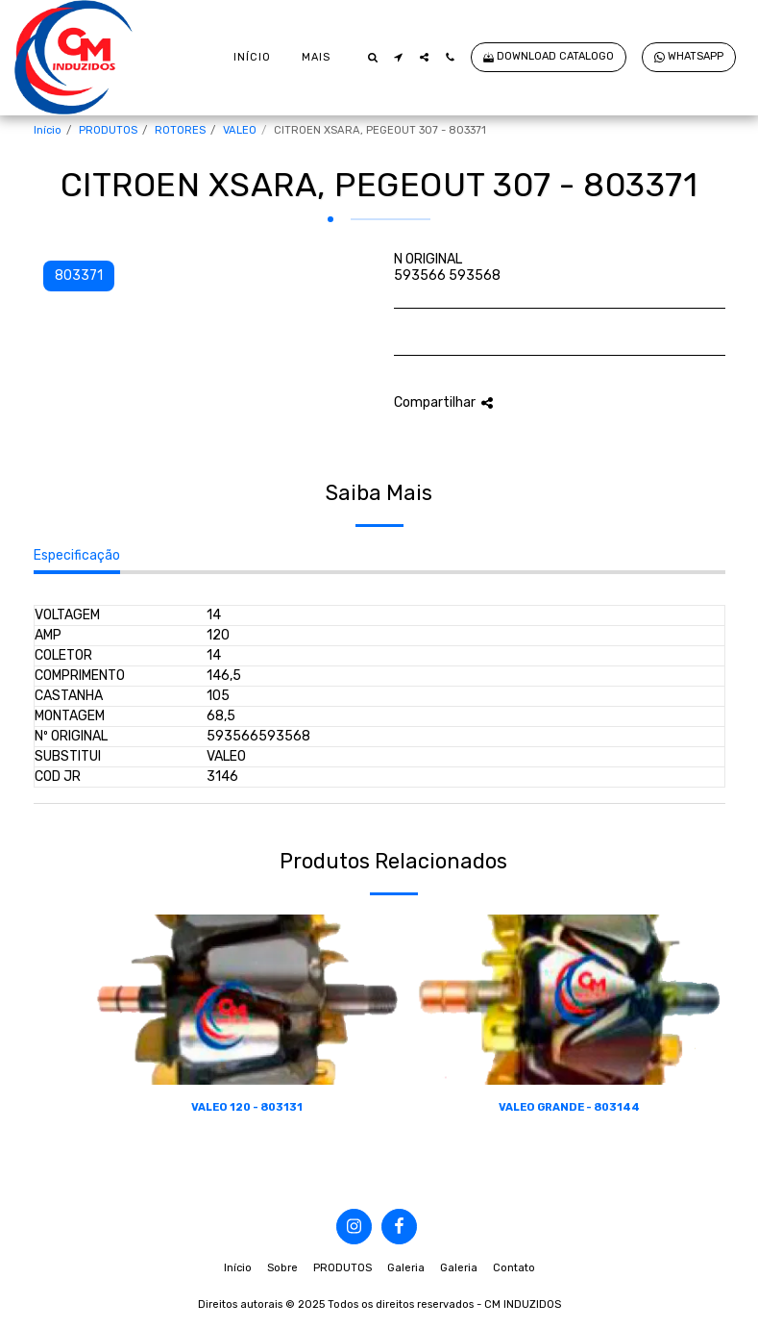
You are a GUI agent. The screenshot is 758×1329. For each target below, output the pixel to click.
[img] (247, 1000)
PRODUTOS (108, 130)
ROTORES (180, 130)
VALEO (240, 130)
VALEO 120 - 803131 (247, 1107)
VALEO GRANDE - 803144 (569, 1107)
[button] (372, 57)
